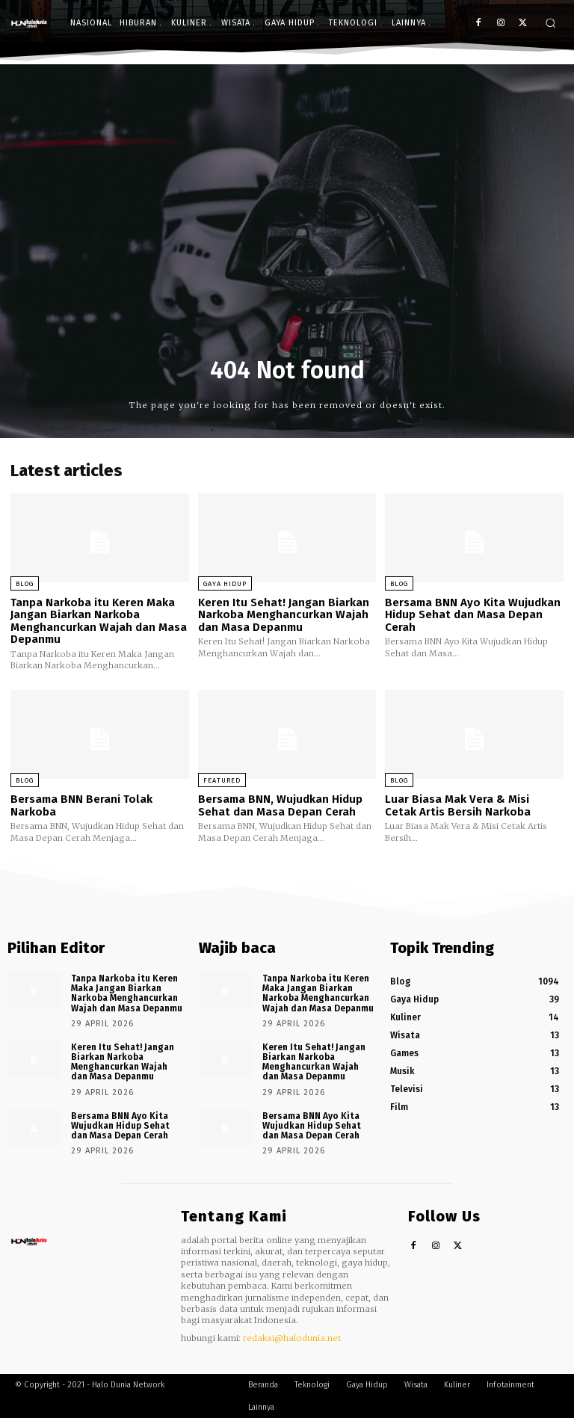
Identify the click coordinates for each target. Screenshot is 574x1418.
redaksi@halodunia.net (292, 1338)
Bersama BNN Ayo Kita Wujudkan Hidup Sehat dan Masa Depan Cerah (473, 615)
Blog (25, 584)
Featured (222, 780)
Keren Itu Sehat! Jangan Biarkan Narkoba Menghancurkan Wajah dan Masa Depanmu (283, 615)
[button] (550, 22)
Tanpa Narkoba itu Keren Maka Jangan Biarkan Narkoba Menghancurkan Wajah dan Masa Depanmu (98, 621)
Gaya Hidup (225, 584)
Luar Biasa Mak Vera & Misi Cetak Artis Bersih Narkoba (458, 805)
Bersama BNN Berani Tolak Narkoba (81, 805)
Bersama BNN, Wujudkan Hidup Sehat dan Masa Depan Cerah (280, 805)
